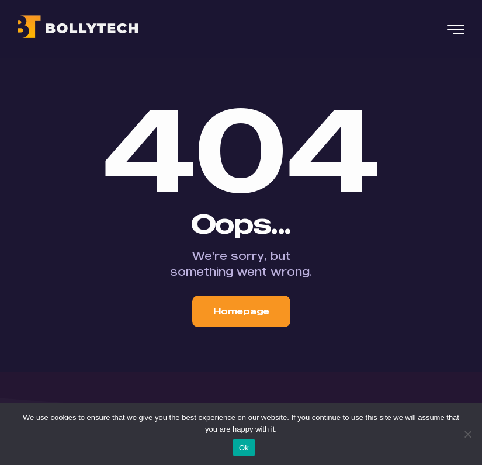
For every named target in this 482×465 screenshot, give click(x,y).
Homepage (241, 311)
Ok (244, 447)
